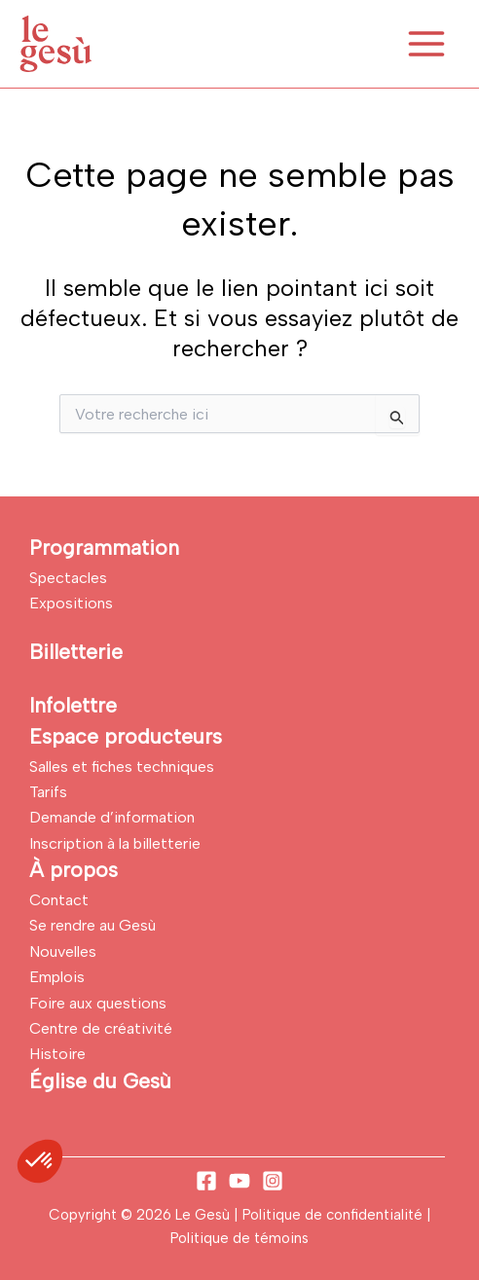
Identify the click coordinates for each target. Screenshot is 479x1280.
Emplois (57, 977)
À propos (73, 870)
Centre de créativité (100, 1028)
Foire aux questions (97, 1003)
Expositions (71, 603)
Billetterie (76, 652)
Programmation (104, 547)
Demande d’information (112, 817)
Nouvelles (62, 951)
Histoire (57, 1053)
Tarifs (48, 792)
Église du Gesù (100, 1081)
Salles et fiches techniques (121, 766)
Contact (59, 900)
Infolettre (73, 705)
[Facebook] (206, 1180)
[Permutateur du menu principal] (426, 44)
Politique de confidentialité (334, 1215)
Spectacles (68, 577)
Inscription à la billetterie (115, 843)
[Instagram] (272, 1180)
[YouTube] (239, 1180)
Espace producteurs (125, 736)
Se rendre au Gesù (92, 925)
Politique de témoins (239, 1238)
